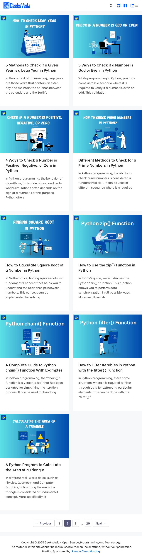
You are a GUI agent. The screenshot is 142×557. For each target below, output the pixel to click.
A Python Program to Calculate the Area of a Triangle (33, 467)
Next (101, 523)
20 (88, 522)
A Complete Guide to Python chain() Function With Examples (34, 367)
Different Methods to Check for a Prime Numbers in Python (107, 162)
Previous (44, 523)
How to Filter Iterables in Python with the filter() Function (106, 367)
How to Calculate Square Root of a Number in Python (35, 267)
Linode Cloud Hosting (86, 551)
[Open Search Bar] (111, 5)
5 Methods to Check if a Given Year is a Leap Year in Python (32, 67)
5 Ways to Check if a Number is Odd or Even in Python (105, 67)
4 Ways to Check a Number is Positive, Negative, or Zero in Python (31, 165)
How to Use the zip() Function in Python (106, 267)
